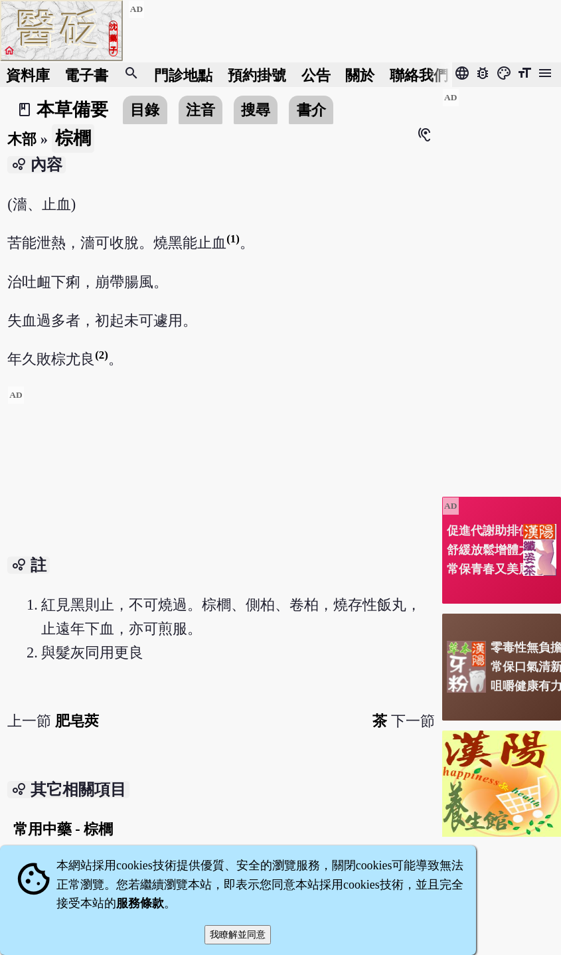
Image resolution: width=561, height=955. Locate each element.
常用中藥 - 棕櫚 (63, 829)
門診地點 (183, 74)
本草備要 (72, 110)
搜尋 (255, 110)
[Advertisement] (220, 479)
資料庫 (28, 74)
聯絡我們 (419, 74)
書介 (311, 110)
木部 (22, 139)
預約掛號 (257, 74)
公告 (316, 74)
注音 (200, 110)
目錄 (144, 110)
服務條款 (140, 903)
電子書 (86, 74)
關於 (359, 74)
